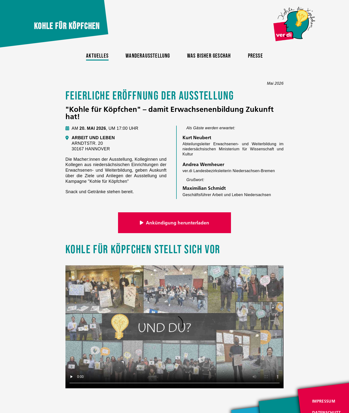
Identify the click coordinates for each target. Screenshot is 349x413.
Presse (255, 55)
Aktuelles (97, 55)
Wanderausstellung (148, 55)
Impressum (323, 401)
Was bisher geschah (209, 55)
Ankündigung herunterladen (174, 223)
